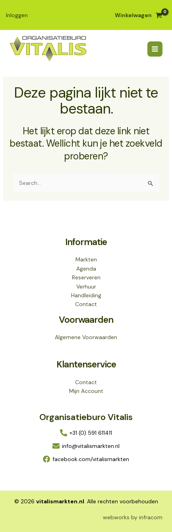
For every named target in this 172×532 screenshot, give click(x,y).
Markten (86, 259)
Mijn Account (86, 391)
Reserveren (86, 277)
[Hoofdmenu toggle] (154, 49)
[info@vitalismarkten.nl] (86, 446)
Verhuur (86, 286)
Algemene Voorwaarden (86, 337)
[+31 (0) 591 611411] (86, 432)
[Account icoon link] (17, 15)
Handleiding (86, 295)
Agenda (86, 268)
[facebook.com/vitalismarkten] (86, 459)
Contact (86, 304)
